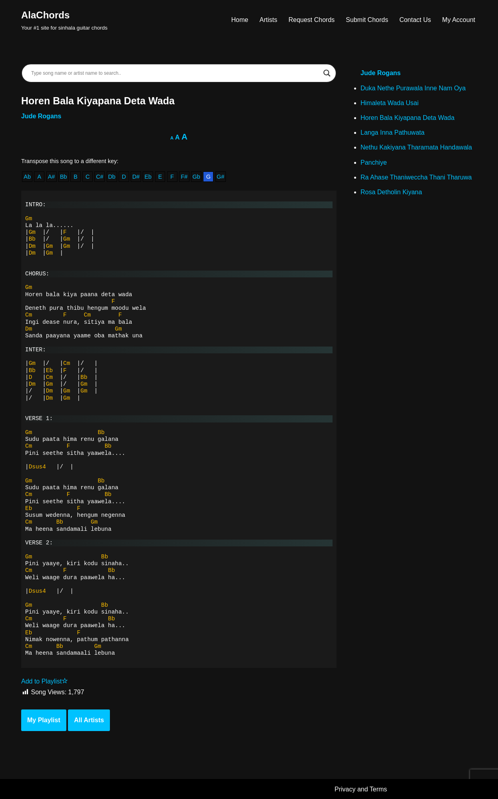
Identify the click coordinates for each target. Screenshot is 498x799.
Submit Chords (367, 19)
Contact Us (415, 19)
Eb (147, 176)
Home (240, 19)
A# (51, 176)
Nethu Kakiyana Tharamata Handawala (416, 147)
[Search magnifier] (327, 73)
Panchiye (374, 162)
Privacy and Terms (361, 789)
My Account (458, 19)
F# (184, 176)
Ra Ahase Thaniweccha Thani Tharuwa (416, 177)
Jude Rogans (41, 116)
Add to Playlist (44, 681)
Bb (63, 176)
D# (135, 176)
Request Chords (312, 19)
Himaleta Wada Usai (389, 103)
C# (99, 176)
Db (111, 176)
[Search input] (175, 73)
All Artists (89, 720)
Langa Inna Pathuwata (392, 132)
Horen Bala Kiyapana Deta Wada (407, 117)
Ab (27, 176)
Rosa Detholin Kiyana (391, 192)
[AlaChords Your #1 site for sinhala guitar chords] (64, 19)
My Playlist (43, 720)
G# (220, 176)
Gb (196, 176)
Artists (268, 19)
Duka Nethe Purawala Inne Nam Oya (413, 88)
